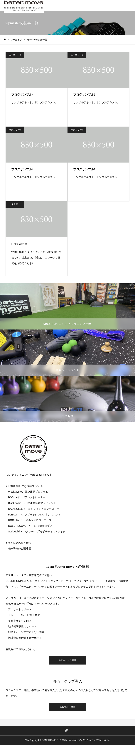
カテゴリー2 (15, 129)
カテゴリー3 (77, 55)
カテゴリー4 (15, 55)
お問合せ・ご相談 (67, 660)
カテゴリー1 (77, 129)
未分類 (14, 204)
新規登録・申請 (67, 707)
